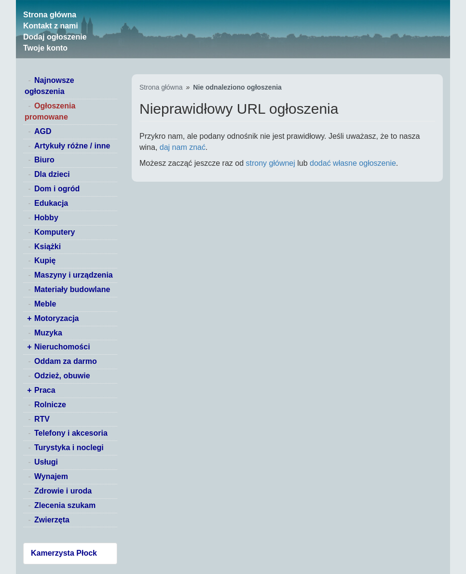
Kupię (44, 260)
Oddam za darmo (65, 361)
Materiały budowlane (72, 289)
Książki (47, 246)
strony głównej (270, 163)
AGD (43, 131)
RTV (42, 419)
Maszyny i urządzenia (73, 275)
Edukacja (51, 203)
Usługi (46, 462)
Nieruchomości (62, 347)
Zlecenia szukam (65, 505)
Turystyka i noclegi (69, 447)
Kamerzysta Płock (64, 553)
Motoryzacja (56, 318)
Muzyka (48, 333)
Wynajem (51, 476)
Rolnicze (50, 404)
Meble (45, 304)
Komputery (54, 232)
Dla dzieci (52, 174)
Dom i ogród (57, 189)
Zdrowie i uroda (63, 491)
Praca (44, 390)
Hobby (46, 218)
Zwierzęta (51, 520)
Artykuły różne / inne (72, 146)
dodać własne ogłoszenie (353, 163)
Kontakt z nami (50, 26)
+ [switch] (29, 318)
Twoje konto (45, 48)
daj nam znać (183, 147)
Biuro (44, 160)
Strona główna (49, 15)
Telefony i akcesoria (71, 433)
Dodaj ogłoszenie (55, 37)
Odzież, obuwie (62, 376)
